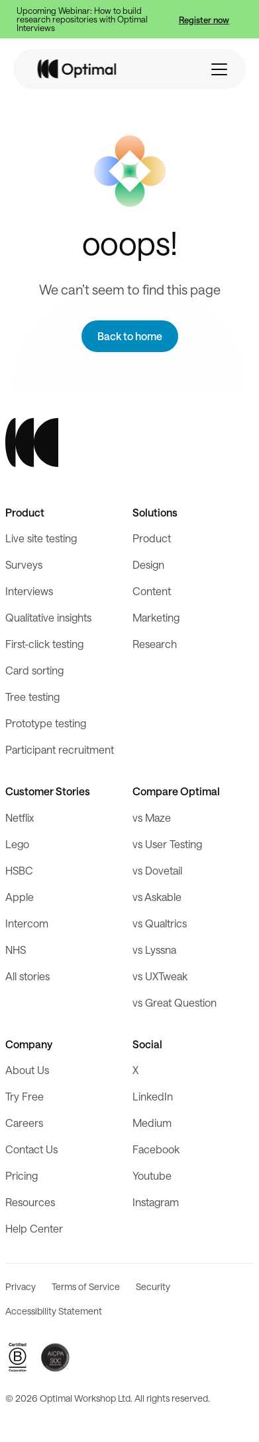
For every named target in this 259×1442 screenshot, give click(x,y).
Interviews (29, 591)
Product (151, 538)
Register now (204, 19)
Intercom (26, 923)
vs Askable (156, 896)
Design (148, 564)
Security (153, 1286)
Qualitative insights (48, 617)
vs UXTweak (159, 976)
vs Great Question (174, 1002)
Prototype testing (45, 723)
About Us (27, 1069)
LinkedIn (152, 1096)
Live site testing (41, 538)
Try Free (24, 1096)
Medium (152, 1122)
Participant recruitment (59, 749)
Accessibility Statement (53, 1310)
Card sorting (34, 670)
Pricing (21, 1175)
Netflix (19, 817)
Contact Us (31, 1149)
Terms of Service (86, 1286)
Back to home (129, 336)
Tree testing (32, 696)
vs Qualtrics (159, 923)
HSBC (19, 870)
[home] (77, 69)
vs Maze (151, 817)
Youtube (152, 1175)
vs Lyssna (154, 949)
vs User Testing (167, 844)
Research (154, 643)
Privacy (20, 1286)
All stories (27, 976)
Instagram (155, 1202)
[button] (219, 69)
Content (151, 591)
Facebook (156, 1149)
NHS (15, 949)
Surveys (23, 564)
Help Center (34, 1228)
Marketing (156, 617)
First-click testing (44, 643)
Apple (19, 896)
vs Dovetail (157, 870)
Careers (24, 1122)
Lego (17, 844)
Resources (30, 1202)
